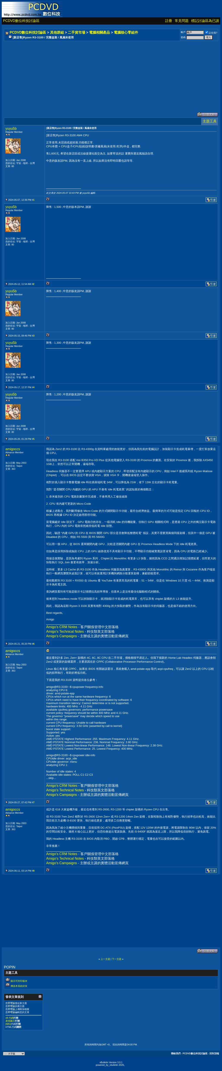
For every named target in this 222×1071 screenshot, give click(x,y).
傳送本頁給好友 (19, 986)
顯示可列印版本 (19, 981)
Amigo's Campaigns (61, 636)
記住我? (211, 32)
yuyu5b (11, 128)
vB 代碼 (9, 1018)
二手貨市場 (76, 32)
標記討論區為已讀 (205, 21)
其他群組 (57, 32)
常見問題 (182, 21)
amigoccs (12, 449)
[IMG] (8, 1024)
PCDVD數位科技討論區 (21, 21)
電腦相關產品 (99, 32)
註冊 (168, 21)
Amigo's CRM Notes (61, 627)
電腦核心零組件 (126, 32)
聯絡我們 (176, 1053)
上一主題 (105, 959)
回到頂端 (214, 1053)
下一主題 (116, 959)
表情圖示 (10, 1021)
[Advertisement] (111, 72)
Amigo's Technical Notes (65, 631)
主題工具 (210, 121)
